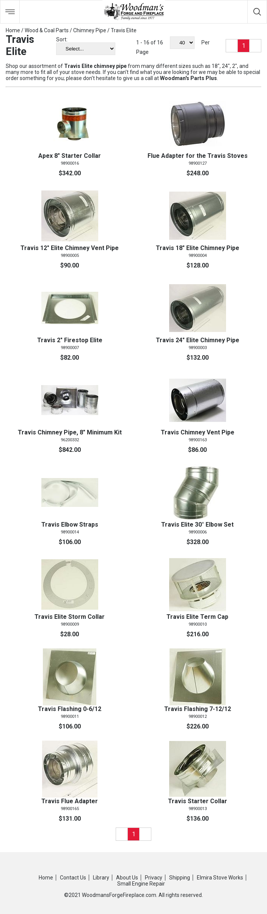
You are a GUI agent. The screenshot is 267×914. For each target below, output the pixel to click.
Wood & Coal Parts (47, 30)
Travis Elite (124, 30)
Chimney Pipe (89, 30)
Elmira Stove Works (220, 878)
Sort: (62, 39)
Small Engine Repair (141, 884)
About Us (127, 878)
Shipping (179, 878)
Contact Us (73, 878)
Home (13, 30)
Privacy (153, 878)
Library (101, 878)
